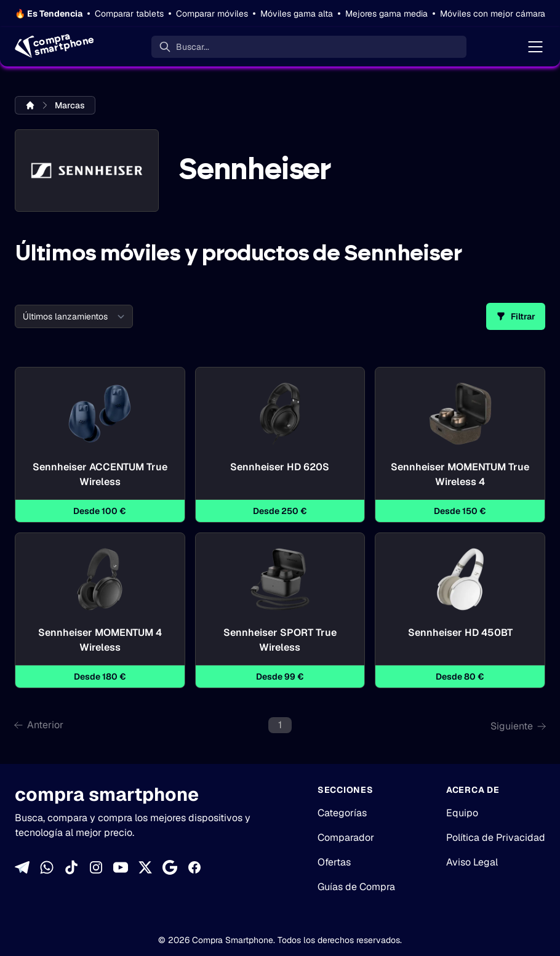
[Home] (53, 47)
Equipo (462, 812)
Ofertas (334, 862)
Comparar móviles (212, 13)
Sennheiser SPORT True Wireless (280, 640)
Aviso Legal (472, 862)
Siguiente (517, 726)
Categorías (342, 812)
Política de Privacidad (495, 837)
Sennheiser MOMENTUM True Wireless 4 (460, 474)
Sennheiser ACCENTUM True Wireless (100, 474)
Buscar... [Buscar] (192, 46)
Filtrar (515, 316)
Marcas (70, 105)
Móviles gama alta (296, 13)
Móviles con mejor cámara (492, 13)
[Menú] (535, 47)
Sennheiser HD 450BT (460, 640)
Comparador (346, 837)
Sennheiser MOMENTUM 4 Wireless (100, 640)
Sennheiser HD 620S (279, 474)
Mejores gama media (386, 13)
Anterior (39, 724)
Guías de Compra (356, 886)
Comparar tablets (129, 13)
